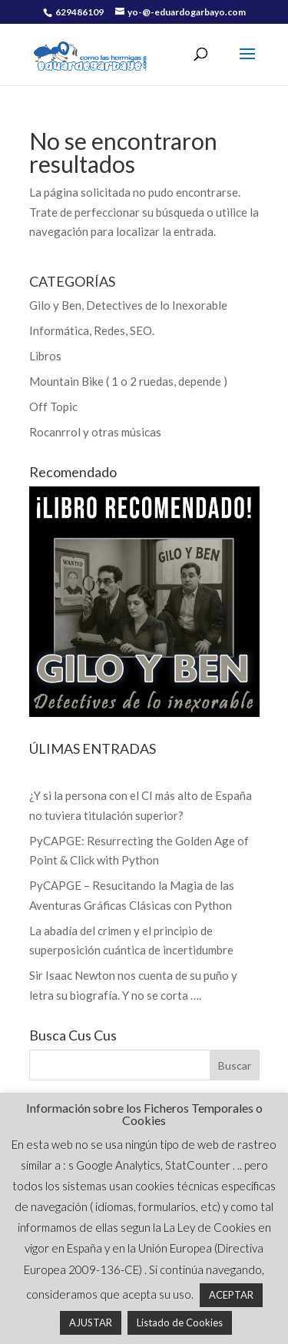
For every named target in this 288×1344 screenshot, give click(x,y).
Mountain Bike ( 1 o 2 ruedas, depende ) (128, 381)
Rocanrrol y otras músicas (95, 432)
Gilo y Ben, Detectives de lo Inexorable (128, 305)
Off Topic (53, 406)
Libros (45, 356)
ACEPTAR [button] (231, 1295)
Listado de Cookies (180, 1322)
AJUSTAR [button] (90, 1322)
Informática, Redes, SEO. (91, 330)
